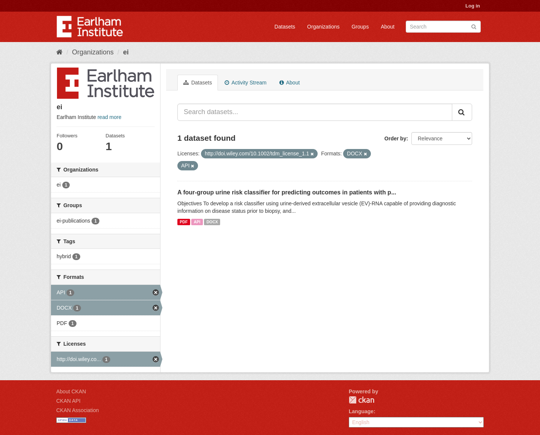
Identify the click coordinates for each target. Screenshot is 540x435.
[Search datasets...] (314, 112)
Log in (472, 6)
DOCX (212, 222)
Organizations (323, 27)
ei (126, 52)
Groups (360, 27)
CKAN (361, 400)
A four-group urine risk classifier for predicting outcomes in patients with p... (286, 192)
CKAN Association (77, 410)
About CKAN (71, 391)
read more (110, 117)
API (197, 222)
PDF (184, 222)
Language (361, 411)
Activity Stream (245, 83)
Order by (395, 138)
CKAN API (68, 401)
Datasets (284, 27)
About (387, 27)
